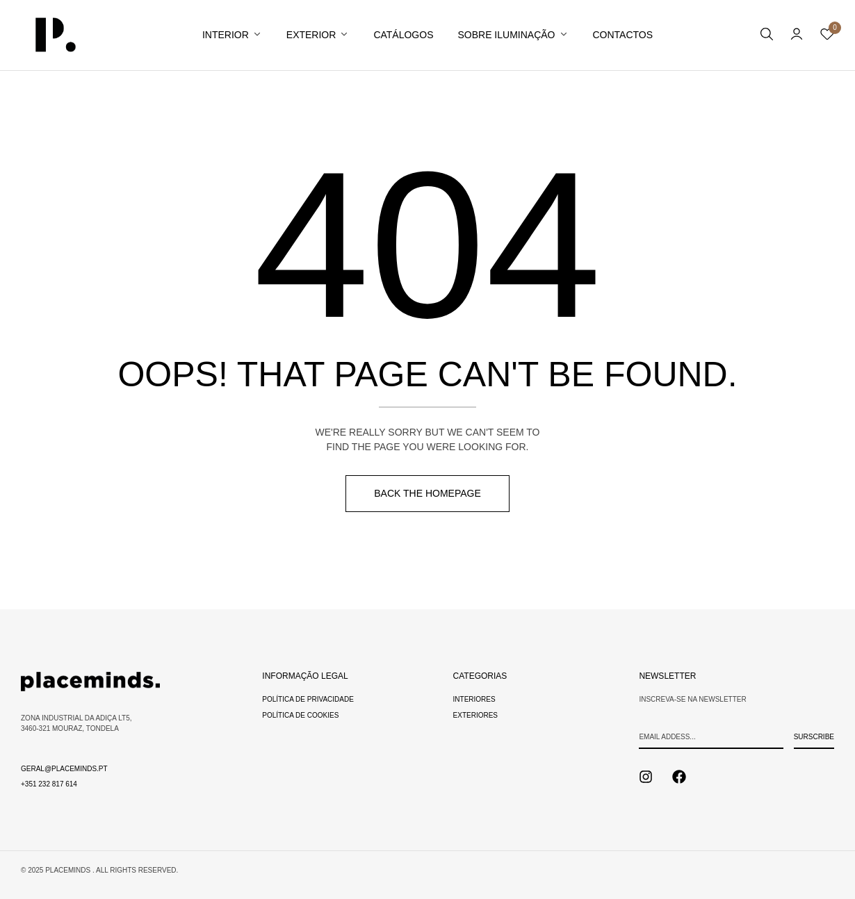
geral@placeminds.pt (64, 769)
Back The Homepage (427, 493)
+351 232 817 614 (49, 784)
